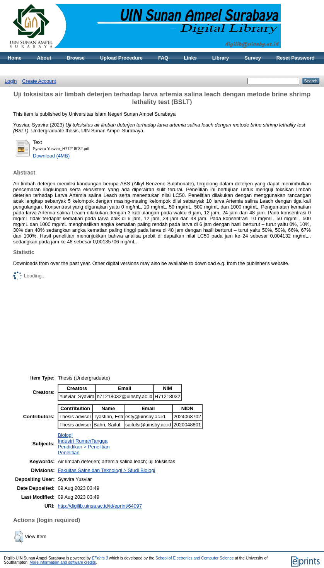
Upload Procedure (121, 58)
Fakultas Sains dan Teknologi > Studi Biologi (106, 470)
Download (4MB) (51, 156)
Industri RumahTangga (82, 441)
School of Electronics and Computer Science (194, 558)
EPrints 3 (100, 558)
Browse (76, 58)
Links (190, 58)
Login (11, 81)
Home (15, 58)
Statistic (17, 69)
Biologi (65, 435)
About (44, 58)
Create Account (39, 81)
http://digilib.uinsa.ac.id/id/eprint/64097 (100, 506)
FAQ (163, 58)
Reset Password (295, 58)
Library (220, 58)
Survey (252, 58)
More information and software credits (63, 562)
